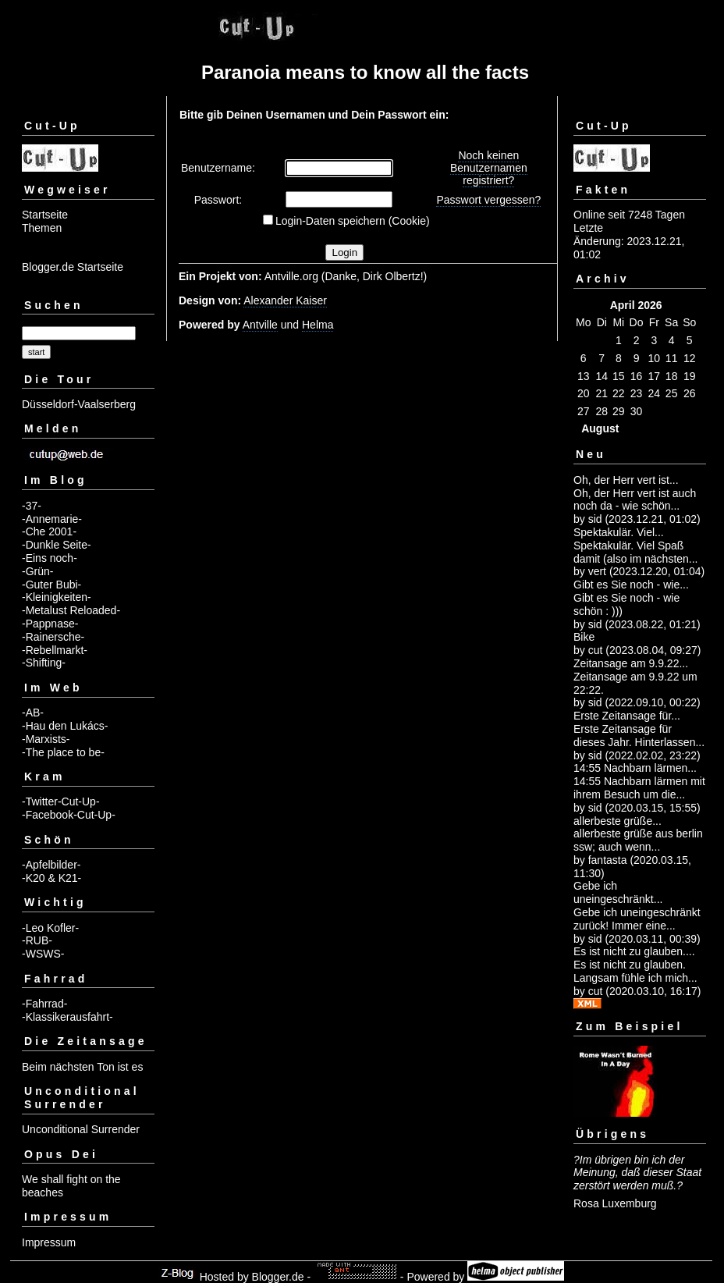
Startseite (45, 214)
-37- (31, 505)
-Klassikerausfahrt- (67, 1017)
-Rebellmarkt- (54, 650)
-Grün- (37, 571)
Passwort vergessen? (488, 200)
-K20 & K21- (51, 878)
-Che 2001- (49, 531)
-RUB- (37, 940)
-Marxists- (45, 739)
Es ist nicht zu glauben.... (634, 951)
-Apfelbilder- (51, 864)
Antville (260, 324)
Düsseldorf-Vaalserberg (79, 404)
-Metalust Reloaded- (71, 610)
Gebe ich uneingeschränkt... (617, 892)
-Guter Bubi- (51, 584)
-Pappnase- (50, 623)
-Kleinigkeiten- (56, 597)
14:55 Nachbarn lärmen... (635, 768)
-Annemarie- (52, 519)
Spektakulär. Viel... (618, 532)
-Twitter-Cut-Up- (61, 801)
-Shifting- (44, 662)
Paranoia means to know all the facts (365, 72)
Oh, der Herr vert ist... (626, 480)
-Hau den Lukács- (65, 726)
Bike (583, 637)
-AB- (33, 712)
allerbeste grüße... (617, 821)
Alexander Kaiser (285, 300)
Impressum (49, 1242)
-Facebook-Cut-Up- (68, 815)
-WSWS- (43, 953)
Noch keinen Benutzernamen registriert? (488, 168)
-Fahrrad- (44, 1003)
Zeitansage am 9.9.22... (630, 663)
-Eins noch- (49, 558)
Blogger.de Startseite (72, 267)
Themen (42, 228)
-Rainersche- (53, 637)
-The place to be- (63, 752)
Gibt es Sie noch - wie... (631, 584)
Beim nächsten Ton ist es (82, 1067)
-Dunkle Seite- (56, 544)
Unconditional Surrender (81, 1129)
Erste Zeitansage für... (626, 715)
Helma (317, 324)
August (600, 428)
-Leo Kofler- (50, 928)
